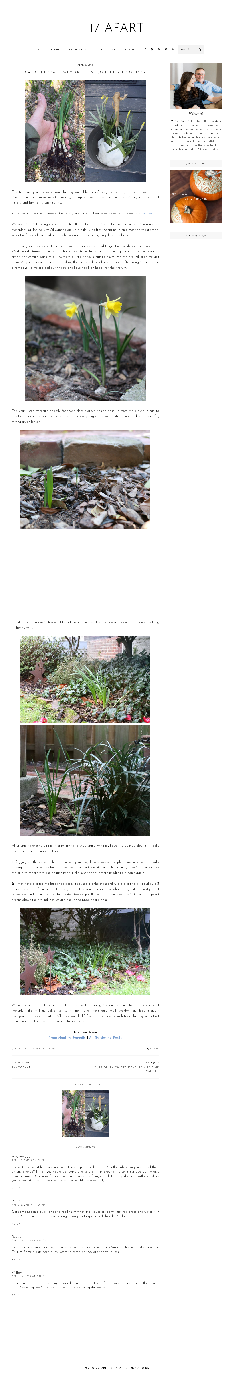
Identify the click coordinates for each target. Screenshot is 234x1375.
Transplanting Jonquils (67, 1037)
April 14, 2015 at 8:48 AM (29, 1241)
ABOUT (55, 49)
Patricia (18, 1201)
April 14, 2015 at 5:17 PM (29, 1276)
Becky (16, 1237)
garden (21, 1049)
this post (147, 213)
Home (37, 49)
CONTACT (130, 49)
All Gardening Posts (105, 1037)
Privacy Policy (139, 1368)
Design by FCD (117, 1368)
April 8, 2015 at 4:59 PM (29, 1160)
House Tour (105, 49)
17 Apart (116, 29)
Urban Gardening (42, 1049)
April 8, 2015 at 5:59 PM (29, 1205)
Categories (76, 49)
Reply (16, 1188)
